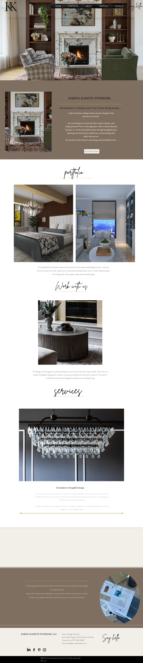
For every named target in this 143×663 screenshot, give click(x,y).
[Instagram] (44, 650)
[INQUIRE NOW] (91, 151)
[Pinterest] (39, 650)
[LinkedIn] (29, 650)
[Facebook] (34, 650)
